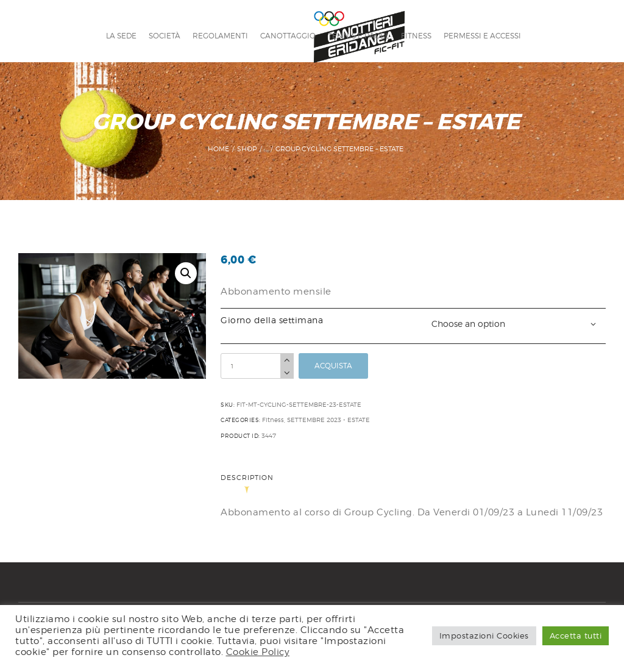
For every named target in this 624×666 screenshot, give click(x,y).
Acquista (333, 365)
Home (218, 149)
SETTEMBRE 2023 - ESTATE (328, 419)
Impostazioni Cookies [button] (484, 635)
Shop (247, 149)
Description (247, 478)
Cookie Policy (258, 651)
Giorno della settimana (272, 320)
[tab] (251, 485)
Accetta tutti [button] (576, 635)
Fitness (273, 419)
